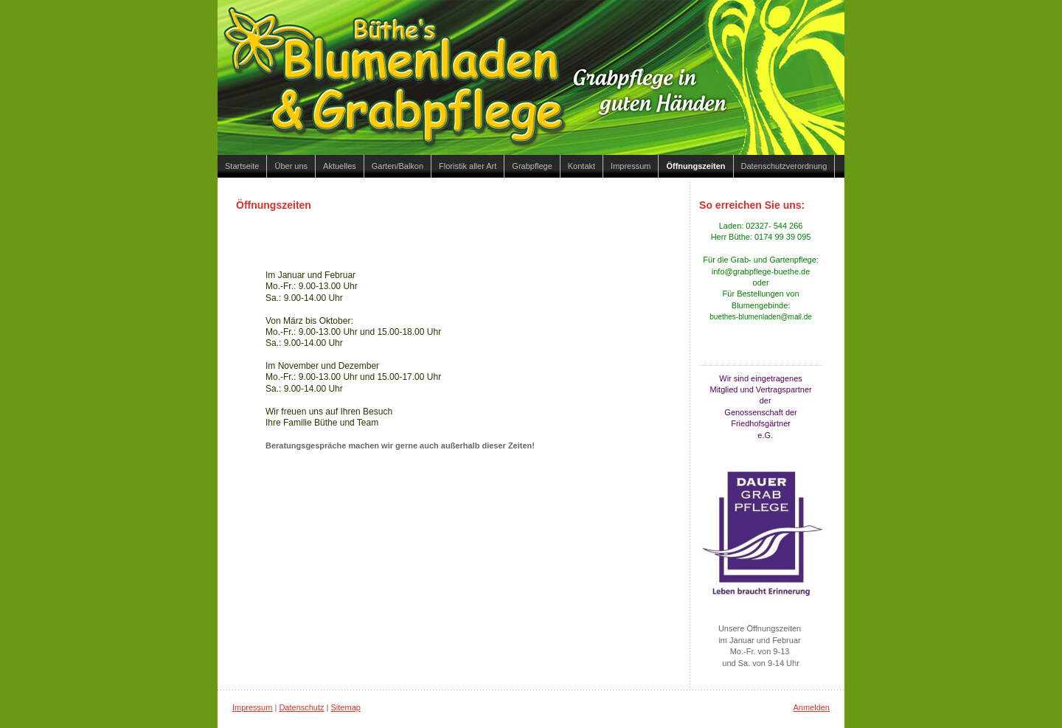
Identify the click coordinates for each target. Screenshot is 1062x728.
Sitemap (346, 707)
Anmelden (811, 707)
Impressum (252, 707)
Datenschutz (301, 707)
